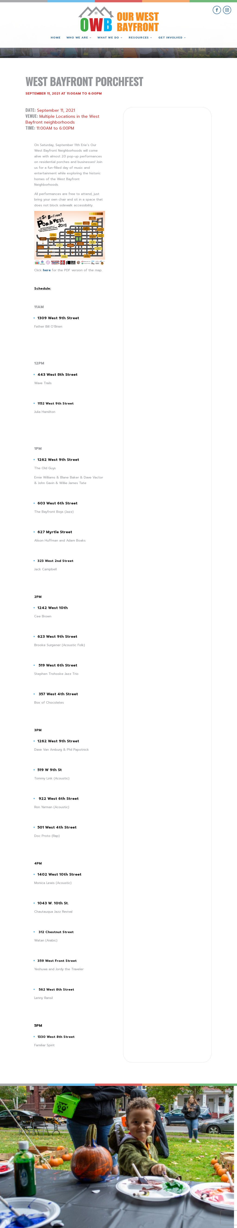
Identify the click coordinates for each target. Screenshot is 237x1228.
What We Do (108, 37)
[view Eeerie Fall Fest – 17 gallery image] (88, 1115)
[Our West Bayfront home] (118, 17)
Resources (139, 37)
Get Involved (170, 37)
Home (55, 37)
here (47, 270)
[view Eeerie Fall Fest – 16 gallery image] (148, 1115)
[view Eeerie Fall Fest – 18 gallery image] (29, 1115)
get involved (185, 1171)
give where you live (185, 1182)
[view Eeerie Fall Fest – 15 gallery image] (207, 1115)
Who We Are (77, 37)
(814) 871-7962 (118, 1189)
